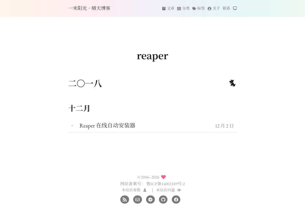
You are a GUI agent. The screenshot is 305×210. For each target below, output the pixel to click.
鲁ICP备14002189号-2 (165, 183)
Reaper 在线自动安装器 (107, 125)
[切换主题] (235, 8)
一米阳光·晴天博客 (89, 8)
